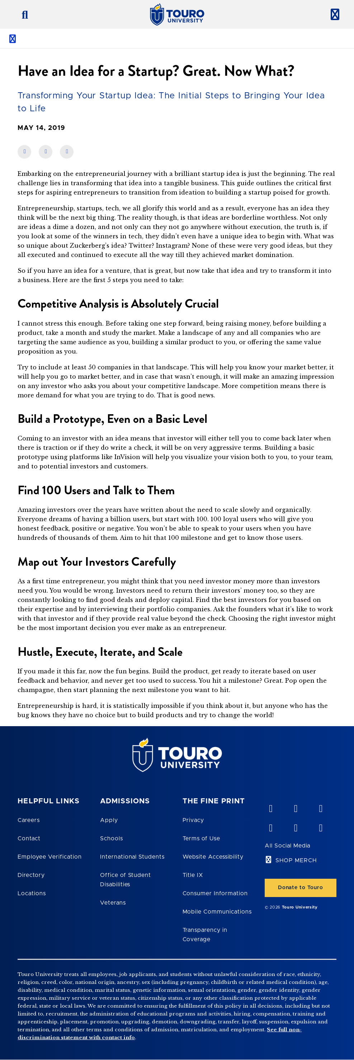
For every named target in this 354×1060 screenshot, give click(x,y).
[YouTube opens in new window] (295, 807)
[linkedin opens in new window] (320, 807)
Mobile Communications (217, 912)
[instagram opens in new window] (320, 826)
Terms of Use (202, 838)
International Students (132, 857)
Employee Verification (49, 857)
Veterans (113, 903)
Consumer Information (215, 893)
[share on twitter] (67, 152)
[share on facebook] (24, 152)
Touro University (300, 907)
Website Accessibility (213, 857)
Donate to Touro (300, 887)
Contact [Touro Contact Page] (29, 838)
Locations (32, 893)
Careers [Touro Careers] (29, 820)
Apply (109, 820)
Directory (31, 875)
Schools (111, 838)
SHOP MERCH (296, 860)
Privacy (193, 820)
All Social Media (287, 846)
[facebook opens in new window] (270, 826)
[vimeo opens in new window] (270, 807)
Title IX (193, 875)
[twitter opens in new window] (295, 826)
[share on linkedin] (45, 152)
